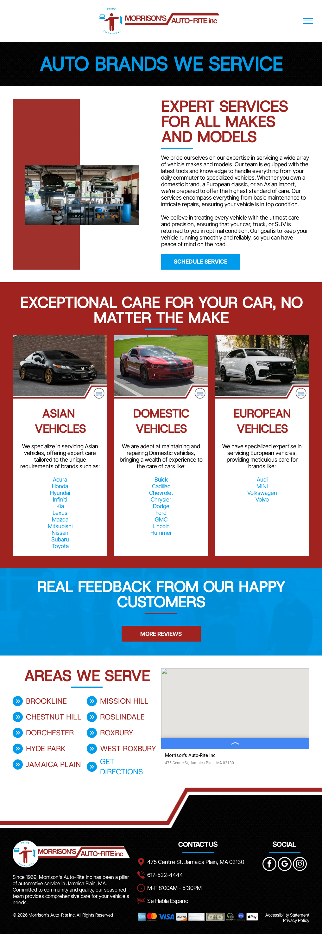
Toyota (60, 546)
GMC (161, 519)
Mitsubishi (60, 526)
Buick (161, 479)
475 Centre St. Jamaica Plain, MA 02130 (195, 862)
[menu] (308, 21)
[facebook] (269, 865)
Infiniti (60, 499)
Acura (60, 479)
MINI (262, 486)
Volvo (262, 499)
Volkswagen (262, 492)
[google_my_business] (285, 865)
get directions (121, 767)
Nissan (60, 532)
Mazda (60, 519)
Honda (60, 486)
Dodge (161, 506)
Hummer (161, 532)
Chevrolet (161, 492)
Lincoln (161, 526)
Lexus (60, 512)
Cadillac (161, 486)
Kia (60, 506)
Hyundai (60, 492)
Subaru (60, 539)
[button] (13, 619)
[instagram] (300, 865)
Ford (161, 512)
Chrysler (161, 499)
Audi (262, 479)
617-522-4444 (165, 875)
